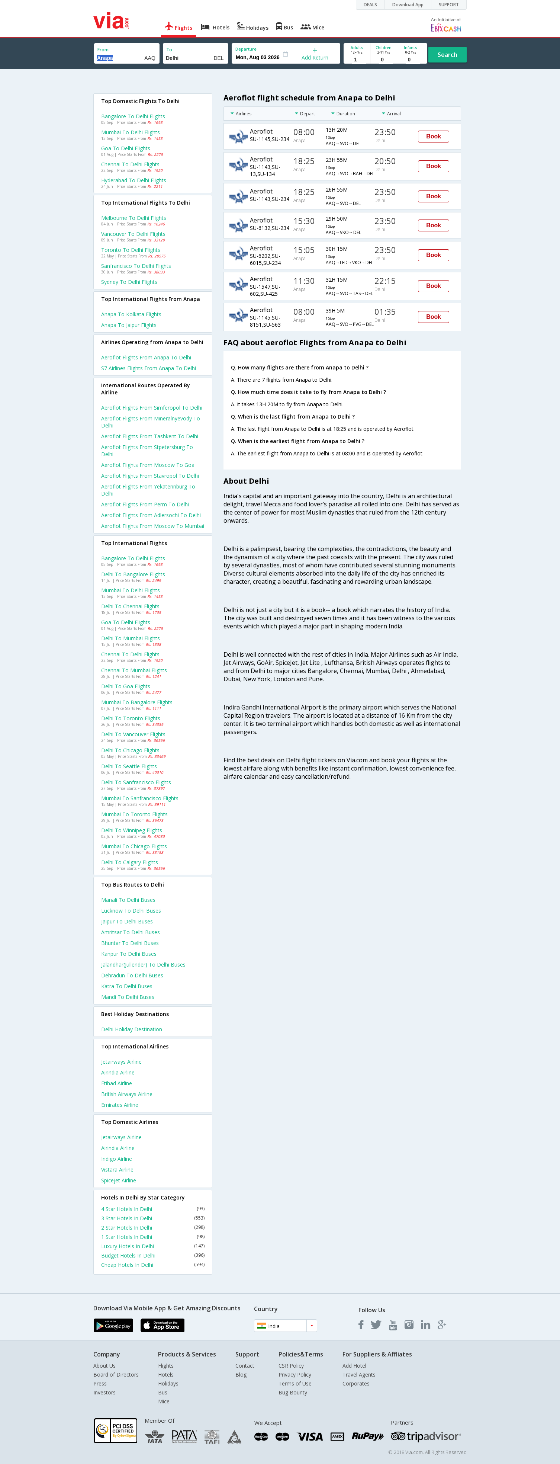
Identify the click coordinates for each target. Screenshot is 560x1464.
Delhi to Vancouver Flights (133, 734)
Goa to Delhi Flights (125, 148)
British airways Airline (126, 1094)
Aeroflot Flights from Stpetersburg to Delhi (147, 450)
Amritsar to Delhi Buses (130, 932)
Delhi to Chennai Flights (130, 606)
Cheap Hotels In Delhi (153, 1264)
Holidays (168, 1383)
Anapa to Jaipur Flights (129, 325)
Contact (244, 1365)
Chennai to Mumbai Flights (134, 670)
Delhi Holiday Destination (131, 1029)
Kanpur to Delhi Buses (129, 953)
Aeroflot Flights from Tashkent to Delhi (149, 436)
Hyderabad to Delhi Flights (133, 180)
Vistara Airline (117, 1169)
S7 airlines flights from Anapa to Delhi (148, 368)
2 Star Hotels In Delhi (153, 1227)
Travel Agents (359, 1374)
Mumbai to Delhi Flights (130, 132)
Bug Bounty (293, 1392)
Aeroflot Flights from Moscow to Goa (147, 464)
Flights (166, 1365)
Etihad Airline (116, 1083)
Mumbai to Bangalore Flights (137, 702)
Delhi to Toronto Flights (130, 718)
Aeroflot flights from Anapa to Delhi (146, 357)
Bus (162, 1392)
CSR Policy (291, 1365)
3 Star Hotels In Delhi (153, 1218)
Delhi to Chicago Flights (130, 750)
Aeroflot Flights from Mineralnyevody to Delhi (150, 422)
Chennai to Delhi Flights (130, 164)
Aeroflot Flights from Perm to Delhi (145, 504)
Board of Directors (116, 1374)
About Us (104, 1365)
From (103, 50)
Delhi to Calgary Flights (129, 862)
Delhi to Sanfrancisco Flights (136, 782)
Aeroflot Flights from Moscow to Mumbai (152, 525)
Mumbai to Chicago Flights (134, 846)
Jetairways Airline (121, 1061)
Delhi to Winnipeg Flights (131, 830)
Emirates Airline (119, 1104)
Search (447, 55)
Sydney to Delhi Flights (129, 281)
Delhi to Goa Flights (125, 686)
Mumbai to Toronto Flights (134, 814)
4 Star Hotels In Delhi (153, 1208)
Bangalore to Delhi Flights (133, 116)
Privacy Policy (295, 1374)
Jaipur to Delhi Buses (127, 921)
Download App (408, 4)
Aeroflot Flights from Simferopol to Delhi (151, 407)
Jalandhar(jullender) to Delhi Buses (143, 964)
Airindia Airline (118, 1072)
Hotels (166, 1374)
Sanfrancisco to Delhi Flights (136, 265)
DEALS (370, 4)
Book (433, 136)
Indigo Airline (116, 1158)
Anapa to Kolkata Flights (131, 314)
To (169, 50)
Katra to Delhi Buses (126, 986)
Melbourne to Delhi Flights (133, 217)
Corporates (356, 1383)
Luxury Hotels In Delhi (153, 1246)
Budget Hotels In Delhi (153, 1255)
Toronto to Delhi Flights (130, 249)
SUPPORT (449, 4)
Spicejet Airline (118, 1180)
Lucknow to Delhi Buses (131, 910)
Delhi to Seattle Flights (129, 766)
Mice (164, 1401)
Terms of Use (295, 1383)
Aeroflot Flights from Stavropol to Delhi (150, 475)
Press (100, 1383)
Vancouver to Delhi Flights (133, 233)
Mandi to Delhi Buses (127, 996)
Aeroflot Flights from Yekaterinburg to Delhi (148, 490)
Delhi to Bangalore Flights (133, 574)
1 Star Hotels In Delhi (153, 1236)
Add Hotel (354, 1365)
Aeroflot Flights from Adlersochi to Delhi (151, 515)
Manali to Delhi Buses (128, 899)
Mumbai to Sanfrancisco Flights (139, 798)
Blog (241, 1374)
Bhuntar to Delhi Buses (130, 942)
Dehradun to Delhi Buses (132, 975)
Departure (246, 49)
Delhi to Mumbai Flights (130, 638)
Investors (104, 1392)
